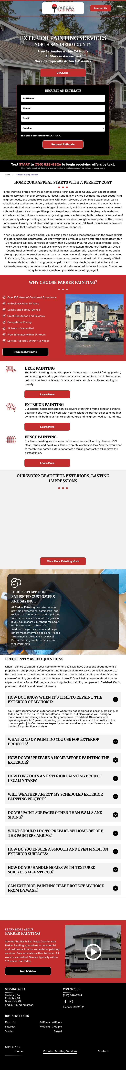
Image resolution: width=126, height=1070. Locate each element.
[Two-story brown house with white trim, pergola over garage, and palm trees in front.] (108, 508)
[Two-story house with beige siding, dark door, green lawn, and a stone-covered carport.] (78, 508)
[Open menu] (119, 8)
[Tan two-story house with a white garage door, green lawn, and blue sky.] (48, 508)
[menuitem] (19, 1045)
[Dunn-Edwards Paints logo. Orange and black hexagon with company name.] (77, 903)
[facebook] (65, 996)
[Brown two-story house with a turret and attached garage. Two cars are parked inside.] (48, 537)
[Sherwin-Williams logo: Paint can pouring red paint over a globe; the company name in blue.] (49, 903)
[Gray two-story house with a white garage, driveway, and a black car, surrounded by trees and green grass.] (78, 537)
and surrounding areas (19, 998)
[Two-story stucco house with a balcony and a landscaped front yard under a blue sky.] (17, 537)
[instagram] (71, 996)
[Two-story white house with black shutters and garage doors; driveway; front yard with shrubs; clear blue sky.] (17, 508)
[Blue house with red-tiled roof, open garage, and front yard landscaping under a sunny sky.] (108, 537)
